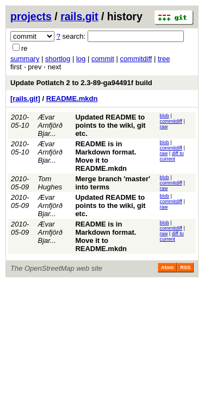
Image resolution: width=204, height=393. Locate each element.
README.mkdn (72, 98)
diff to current (172, 156)
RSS (185, 267)
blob (164, 115)
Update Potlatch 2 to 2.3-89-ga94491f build (81, 83)
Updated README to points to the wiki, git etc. (110, 125)
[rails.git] (25, 98)
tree (164, 59)
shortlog (57, 59)
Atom (167, 267)
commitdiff (136, 59)
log (80, 59)
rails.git (79, 16)
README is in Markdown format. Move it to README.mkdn (105, 156)
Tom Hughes (50, 183)
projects (31, 16)
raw (164, 126)
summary (24, 59)
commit (102, 59)
